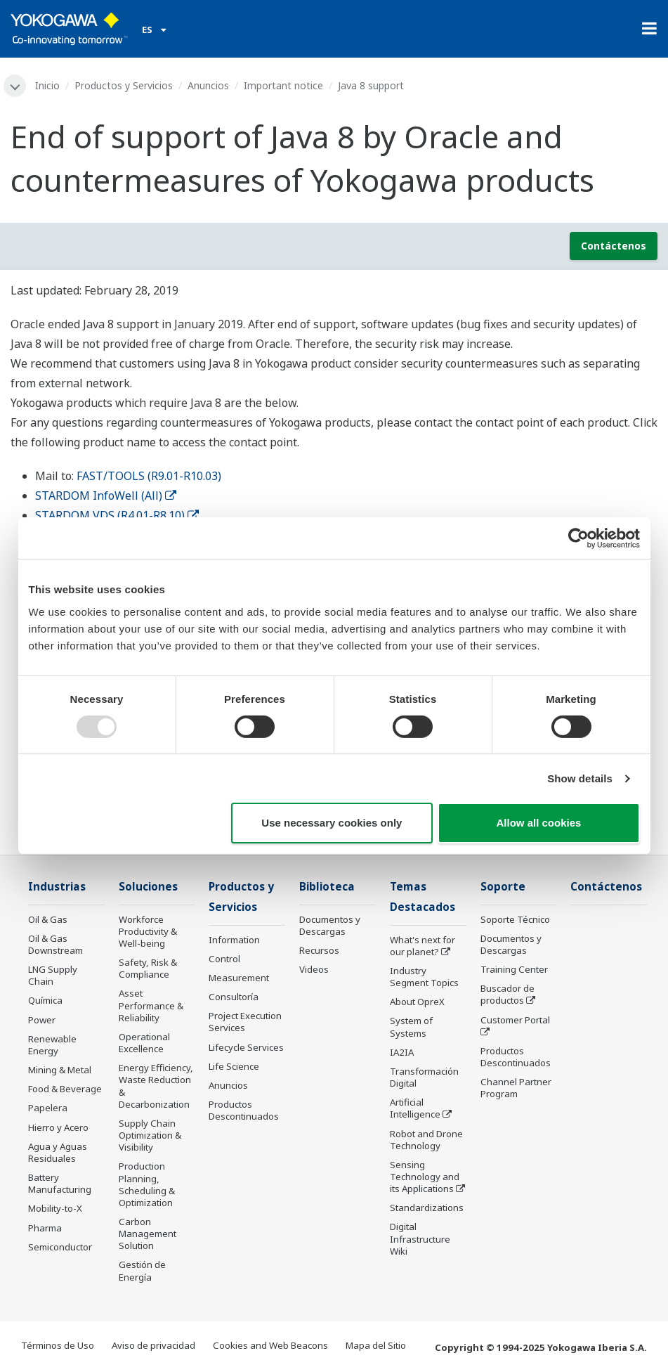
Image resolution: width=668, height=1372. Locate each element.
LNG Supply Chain (52, 975)
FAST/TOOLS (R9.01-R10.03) (149, 476)
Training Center (514, 969)
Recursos (319, 950)
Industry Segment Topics (424, 976)
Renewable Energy (52, 1045)
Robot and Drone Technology (426, 1139)
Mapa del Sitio (376, 1345)
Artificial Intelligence (415, 1108)
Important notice (283, 85)
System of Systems (411, 1026)
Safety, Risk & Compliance (148, 968)
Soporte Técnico (515, 919)
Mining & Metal (59, 1069)
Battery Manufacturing (59, 1183)
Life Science (234, 1066)
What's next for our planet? (422, 945)
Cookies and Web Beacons (270, 1345)
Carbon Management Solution (147, 1233)
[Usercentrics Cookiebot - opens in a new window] (578, 538)
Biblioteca (327, 886)
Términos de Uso (57, 1345)
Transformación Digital (424, 1077)
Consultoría (233, 996)
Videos (314, 969)
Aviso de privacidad (153, 1345)
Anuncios (208, 85)
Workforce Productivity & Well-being (148, 931)
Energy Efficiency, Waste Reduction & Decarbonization (156, 1085)
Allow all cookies (539, 823)
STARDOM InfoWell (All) (105, 495)
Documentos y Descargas (329, 925)
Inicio (47, 85)
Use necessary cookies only (331, 823)
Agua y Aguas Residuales (57, 1152)
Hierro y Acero (58, 1127)
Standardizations (427, 1207)
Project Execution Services (245, 1021)
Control (224, 958)
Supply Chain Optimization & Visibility (150, 1135)
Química (45, 1000)
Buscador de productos (507, 994)
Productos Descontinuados (244, 1110)
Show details (580, 778)
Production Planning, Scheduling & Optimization (147, 1184)
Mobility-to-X (55, 1208)
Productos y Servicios (123, 85)
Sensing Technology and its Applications (424, 1176)
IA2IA (402, 1052)
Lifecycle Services (246, 1047)
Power (41, 1020)
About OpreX (417, 1001)
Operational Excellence (144, 1042)
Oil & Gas (47, 919)
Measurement (239, 977)
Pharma (45, 1228)
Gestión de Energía (142, 1270)
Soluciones (148, 886)
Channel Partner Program (515, 1087)
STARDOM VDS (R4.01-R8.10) (117, 515)
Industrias (57, 886)
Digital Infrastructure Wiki (420, 1238)
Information (234, 939)
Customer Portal (515, 1020)
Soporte (502, 886)
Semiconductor (60, 1247)
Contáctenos (613, 245)
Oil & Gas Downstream (55, 944)
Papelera (47, 1107)
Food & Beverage (65, 1088)
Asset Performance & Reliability (151, 1005)
